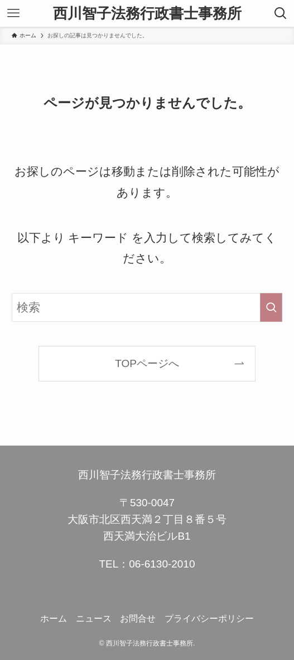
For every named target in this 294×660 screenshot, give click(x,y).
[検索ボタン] (280, 13)
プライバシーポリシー (209, 618)
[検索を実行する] (271, 307)
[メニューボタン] (13, 13)
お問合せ (138, 618)
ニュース (94, 618)
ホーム (53, 618)
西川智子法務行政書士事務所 (147, 13)
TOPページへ (147, 363)
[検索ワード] (147, 307)
